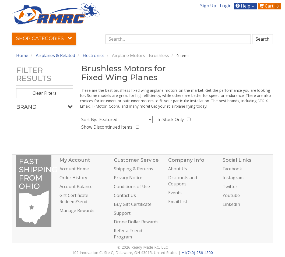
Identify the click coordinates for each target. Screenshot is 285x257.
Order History (73, 178)
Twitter (230, 186)
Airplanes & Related (55, 55)
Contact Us (125, 195)
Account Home (74, 169)
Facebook (232, 169)
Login (225, 6)
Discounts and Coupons (182, 181)
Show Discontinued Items (108, 127)
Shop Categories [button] (44, 38)
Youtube (231, 195)
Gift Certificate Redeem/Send (73, 198)
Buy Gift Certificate (133, 204)
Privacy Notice (128, 178)
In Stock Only (171, 119)
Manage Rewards (76, 210)
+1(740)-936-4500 (197, 252)
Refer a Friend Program (128, 234)
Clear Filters (45, 93)
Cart (269, 6)
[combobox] (178, 39)
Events (175, 193)
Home (22, 55)
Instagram (233, 178)
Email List (177, 202)
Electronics (93, 55)
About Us (177, 169)
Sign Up (208, 6)
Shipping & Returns (133, 169)
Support (122, 213)
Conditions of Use (132, 186)
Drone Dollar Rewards (136, 222)
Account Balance (76, 186)
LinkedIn (231, 204)
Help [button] (245, 6)
